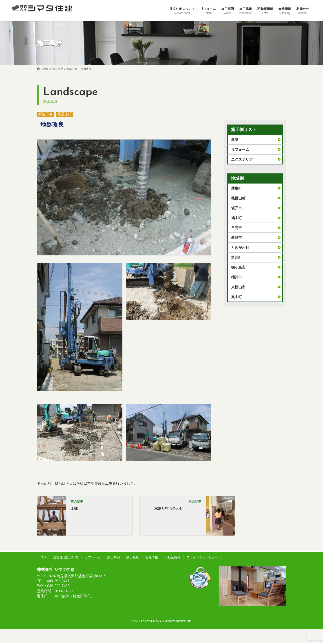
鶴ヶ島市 (238, 267)
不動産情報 (172, 557)
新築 (234, 140)
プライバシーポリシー (202, 557)
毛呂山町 (65, 114)
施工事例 (113, 557)
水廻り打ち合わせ (168, 508)
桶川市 (236, 277)
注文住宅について (65, 557)
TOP (43, 557)
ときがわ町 (240, 247)
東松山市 (238, 287)
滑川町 (236, 257)
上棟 (74, 508)
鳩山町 (236, 218)
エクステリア (242, 159)
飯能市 (236, 238)
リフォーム (240, 149)
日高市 (236, 228)
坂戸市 (236, 208)
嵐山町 (236, 297)
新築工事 (45, 114)
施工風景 (132, 557)
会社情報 (151, 557)
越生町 (236, 188)
